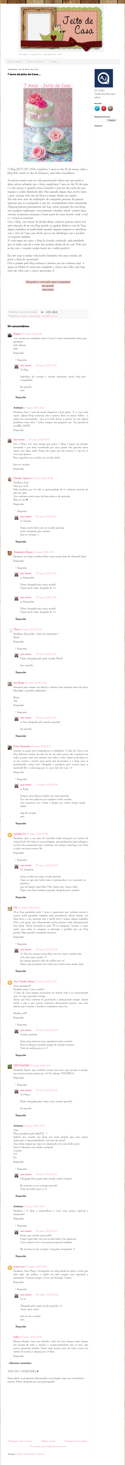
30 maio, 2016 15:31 (46, 516)
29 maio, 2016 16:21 (34, 408)
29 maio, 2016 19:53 (43, 552)
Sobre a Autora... (35, 61)
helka (16, 1337)
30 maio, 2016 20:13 (46, 1174)
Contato (53, 61)
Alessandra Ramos (23, 552)
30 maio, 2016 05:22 (37, 834)
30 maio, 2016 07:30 (29, 908)
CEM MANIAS (21, 1065)
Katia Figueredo (21, 746)
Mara (16, 629)
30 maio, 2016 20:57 (46, 1231)
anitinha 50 (19, 834)
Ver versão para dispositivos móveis (47, 1446)
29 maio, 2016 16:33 (39, 439)
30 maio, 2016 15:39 (46, 654)
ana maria (26, 365)
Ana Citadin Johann (24, 981)
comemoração (34, 316)
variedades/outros (49, 316)
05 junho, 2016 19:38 (36, 1266)
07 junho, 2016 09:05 (31, 1337)
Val (15, 908)
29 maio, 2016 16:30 (46, 365)
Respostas (22, 360)
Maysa (17, 334)
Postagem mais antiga (76, 1441)
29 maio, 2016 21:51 (41, 746)
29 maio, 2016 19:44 (42, 478)
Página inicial (15, 61)
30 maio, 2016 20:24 (46, 865)
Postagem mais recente (20, 1441)
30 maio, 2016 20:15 (34, 1206)
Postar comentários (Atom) (31, 1454)
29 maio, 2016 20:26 (31, 629)
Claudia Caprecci (22, 478)
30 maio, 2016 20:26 (46, 785)
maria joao (19, 1266)
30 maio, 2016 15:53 (46, 718)
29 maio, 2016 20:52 (36, 683)
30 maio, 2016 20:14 (46, 1090)
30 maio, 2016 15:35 (46, 573)
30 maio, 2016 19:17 (40, 1065)
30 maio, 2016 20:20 (47, 1030)
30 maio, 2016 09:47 (46, 981)
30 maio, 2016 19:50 (34, 1126)
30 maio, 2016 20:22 (46, 949)
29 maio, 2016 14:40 (31, 334)
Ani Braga (18, 683)
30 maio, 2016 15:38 (46, 597)
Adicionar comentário (20, 1363)
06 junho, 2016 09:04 (47, 1295)
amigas (23, 316)
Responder (18, 353)
